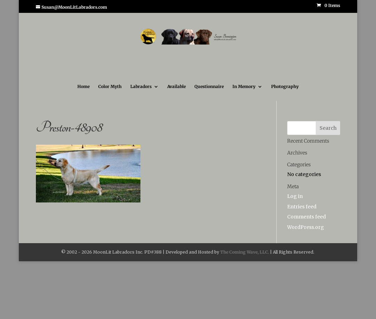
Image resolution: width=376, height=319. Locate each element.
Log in (295, 196)
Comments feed (306, 217)
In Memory (243, 86)
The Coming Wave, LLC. (244, 252)
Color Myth (110, 86)
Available (176, 86)
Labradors (141, 86)
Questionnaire (209, 86)
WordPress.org (305, 227)
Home (83, 86)
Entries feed (301, 207)
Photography (285, 86)
